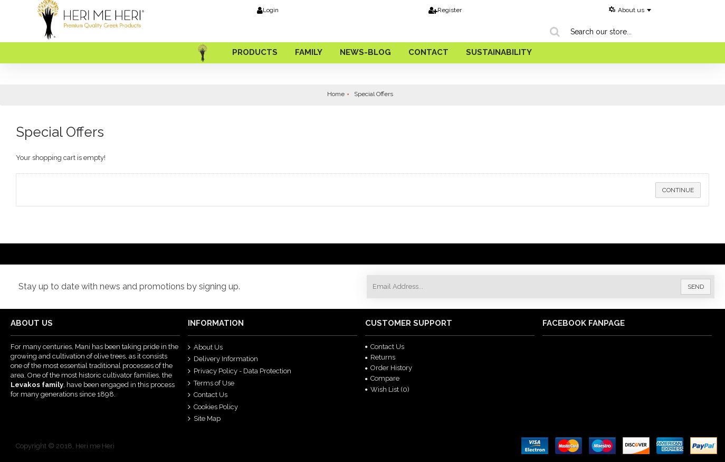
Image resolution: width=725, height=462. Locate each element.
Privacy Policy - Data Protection (239, 371)
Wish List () (387, 389)
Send (696, 286)
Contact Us (207, 395)
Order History (388, 368)
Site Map (204, 418)
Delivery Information (223, 359)
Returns (380, 357)
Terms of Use (211, 383)
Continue (678, 190)
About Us (205, 347)
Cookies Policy (213, 406)
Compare (382, 378)
